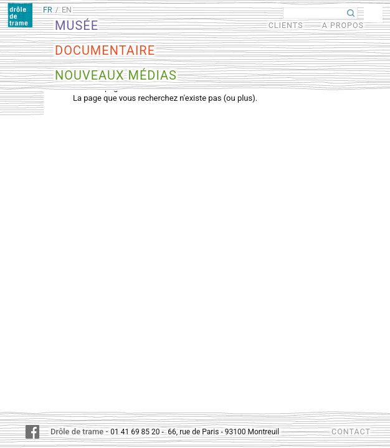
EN (67, 9)
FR (47, 9)
